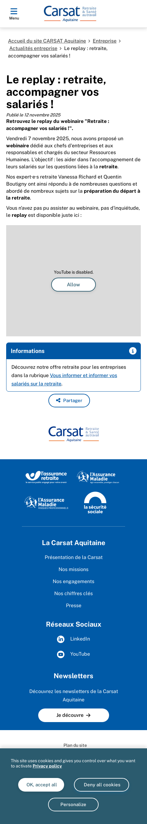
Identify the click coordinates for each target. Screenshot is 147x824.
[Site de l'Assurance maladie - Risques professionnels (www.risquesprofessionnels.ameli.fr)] (46, 502)
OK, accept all (41, 784)
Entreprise (104, 41)
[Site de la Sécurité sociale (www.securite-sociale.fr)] (95, 502)
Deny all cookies (101, 784)
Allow (73, 285)
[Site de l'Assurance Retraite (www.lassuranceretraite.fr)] (46, 476)
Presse (73, 605)
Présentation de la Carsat (74, 557)
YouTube (73, 654)
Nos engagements (73, 581)
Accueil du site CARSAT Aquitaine (47, 41)
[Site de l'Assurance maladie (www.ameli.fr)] (98, 476)
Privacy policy (47, 765)
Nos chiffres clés (73, 593)
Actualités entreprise (33, 48)
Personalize (73, 804)
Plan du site (75, 745)
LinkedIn (73, 639)
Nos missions (73, 569)
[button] (69, 400)
